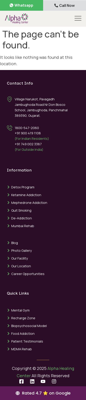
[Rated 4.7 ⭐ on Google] (43, 393)
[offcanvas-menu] (78, 18)
